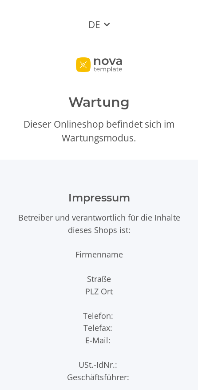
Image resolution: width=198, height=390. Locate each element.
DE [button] (94, 24)
